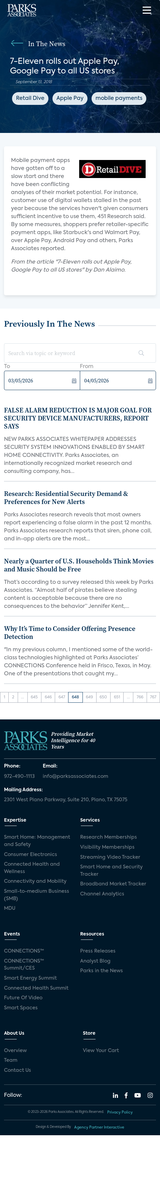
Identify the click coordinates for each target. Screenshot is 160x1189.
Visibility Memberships (107, 847)
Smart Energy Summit (30, 978)
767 (153, 697)
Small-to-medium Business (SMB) (36, 895)
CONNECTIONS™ (24, 951)
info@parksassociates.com (75, 776)
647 (61, 697)
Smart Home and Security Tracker (111, 871)
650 (103, 697)
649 (89, 697)
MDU (9, 908)
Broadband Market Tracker (113, 884)
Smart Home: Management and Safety (37, 841)
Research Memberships (108, 837)
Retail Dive (30, 98)
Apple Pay (70, 98)
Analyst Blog (95, 961)
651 (117, 697)
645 (34, 697)
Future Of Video (23, 998)
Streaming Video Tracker (110, 857)
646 (48, 697)
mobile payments (119, 98)
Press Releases (98, 951)
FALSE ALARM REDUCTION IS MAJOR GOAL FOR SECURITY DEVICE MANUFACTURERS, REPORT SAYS (78, 418)
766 (140, 697)
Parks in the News (101, 971)
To (7, 366)
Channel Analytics (102, 894)
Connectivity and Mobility (35, 881)
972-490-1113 (19, 776)
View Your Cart (101, 1050)
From (87, 366)
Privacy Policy (120, 1113)
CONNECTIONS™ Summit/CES (24, 965)
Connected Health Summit (36, 988)
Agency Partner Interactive (99, 1128)
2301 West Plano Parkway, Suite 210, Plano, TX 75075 (65, 800)
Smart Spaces (21, 1008)
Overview (15, 1050)
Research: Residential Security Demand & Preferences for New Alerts (66, 497)
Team (10, 1060)
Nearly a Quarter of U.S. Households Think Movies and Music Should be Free (79, 565)
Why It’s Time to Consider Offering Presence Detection (69, 632)
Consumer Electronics (30, 854)
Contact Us (17, 1070)
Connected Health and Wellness (32, 868)
